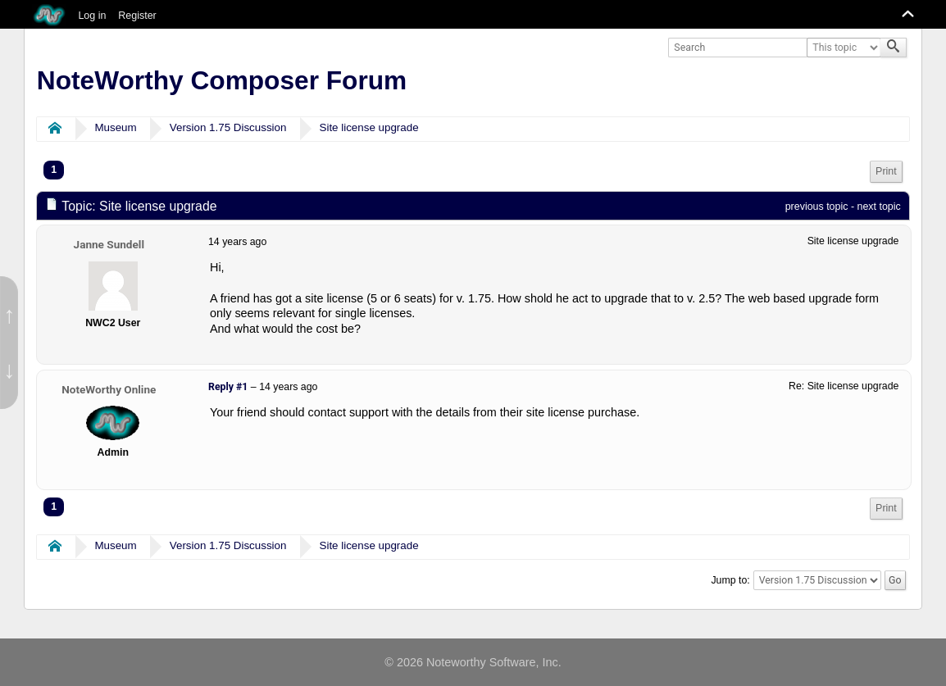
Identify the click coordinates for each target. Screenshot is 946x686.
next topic (879, 206)
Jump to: (730, 580)
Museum (115, 127)
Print (886, 171)
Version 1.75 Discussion (228, 127)
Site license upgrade (369, 127)
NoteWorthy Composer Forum (222, 80)
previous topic (816, 206)
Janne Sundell (109, 244)
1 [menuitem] (54, 169)
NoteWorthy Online (108, 389)
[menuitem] (886, 172)
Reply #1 (228, 387)
